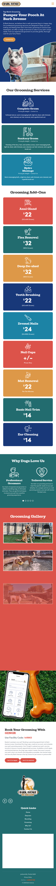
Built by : (28, 880)
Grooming (28, 822)
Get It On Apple (12, 760)
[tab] (23, 500)
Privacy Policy (28, 877)
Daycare (28, 815)
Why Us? (28, 825)
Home (28, 812)
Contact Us (9, 39)
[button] (52, 3)
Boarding (28, 819)
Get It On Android (28, 760)
